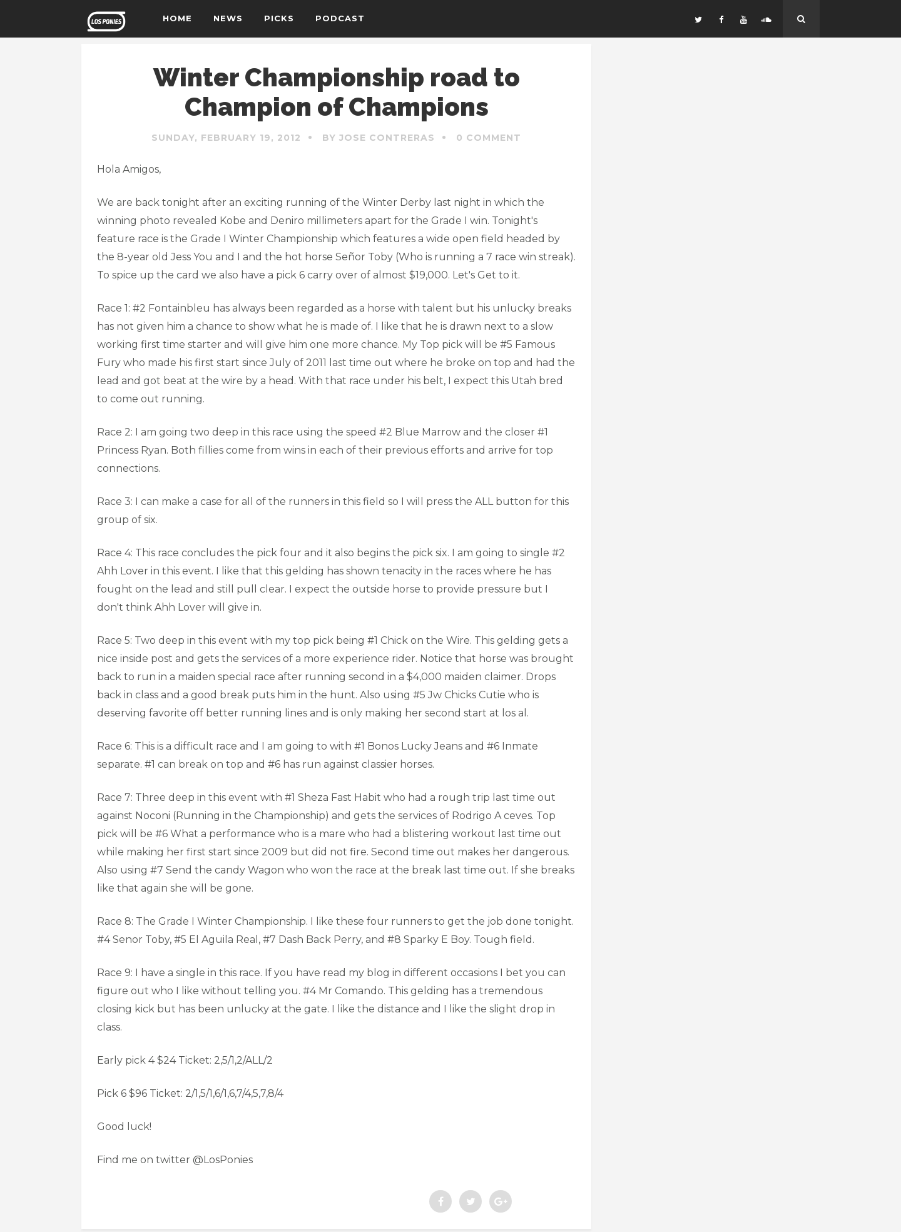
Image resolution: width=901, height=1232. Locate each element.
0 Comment (488, 137)
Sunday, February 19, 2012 (226, 137)
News (228, 18)
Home (177, 18)
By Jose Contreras (378, 137)
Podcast (340, 18)
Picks (279, 18)
